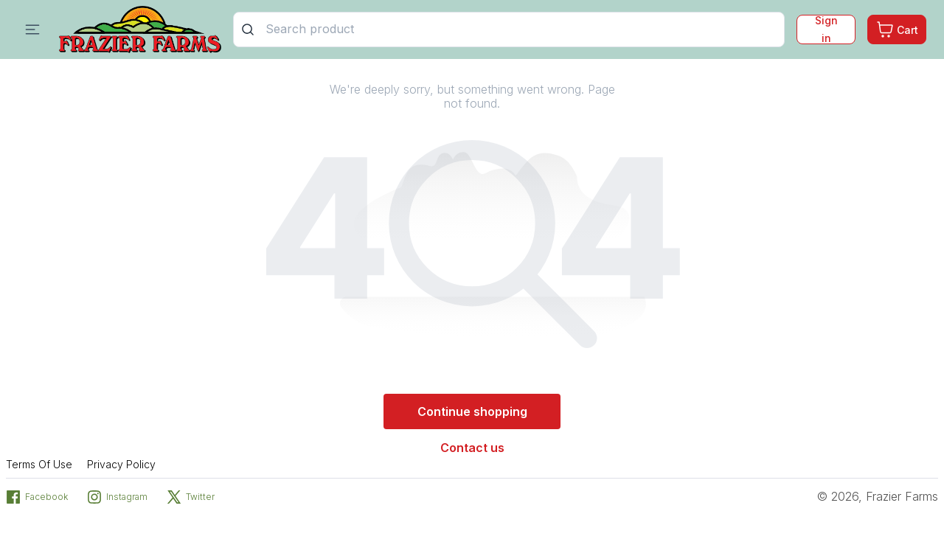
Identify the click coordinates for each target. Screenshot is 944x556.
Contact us (472, 447)
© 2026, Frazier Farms (877, 496)
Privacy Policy (121, 464)
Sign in (826, 29)
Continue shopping (472, 411)
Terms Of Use (39, 464)
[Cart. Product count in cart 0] (896, 29)
